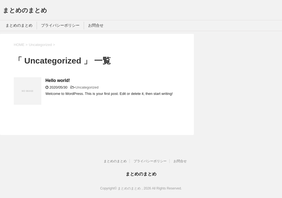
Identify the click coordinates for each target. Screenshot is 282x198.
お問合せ (96, 25)
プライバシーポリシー (60, 25)
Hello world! (57, 80)
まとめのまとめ (25, 10)
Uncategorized (87, 87)
